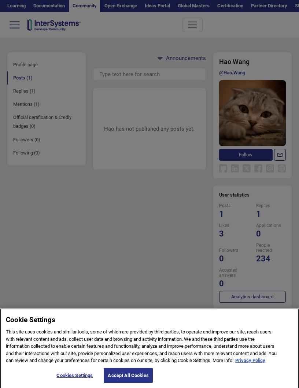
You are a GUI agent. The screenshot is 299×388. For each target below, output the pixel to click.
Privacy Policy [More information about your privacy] (250, 367)
